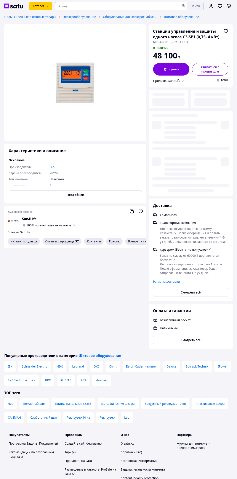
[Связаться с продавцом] (210, 69)
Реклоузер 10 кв (78, 317)
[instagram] (194, 432)
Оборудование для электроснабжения (130, 17)
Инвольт (102, 280)
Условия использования (163, 459)
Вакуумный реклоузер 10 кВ (165, 303)
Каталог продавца (24, 241)
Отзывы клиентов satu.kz (83, 395)
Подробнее (75, 195)
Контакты (94, 241)
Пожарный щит (34, 303)
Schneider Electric (34, 266)
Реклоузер (107, 317)
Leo (126, 317)
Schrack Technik (197, 266)
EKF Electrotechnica (21, 280)
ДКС (48, 280)
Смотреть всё (191, 184)
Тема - (82, 433)
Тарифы (70, 352)
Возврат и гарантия (142, 241)
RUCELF (65, 280)
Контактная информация (139, 360)
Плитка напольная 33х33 (73, 303)
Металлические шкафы (118, 303)
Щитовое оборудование (181, 17)
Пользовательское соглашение (87, 404)
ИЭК (60, 266)
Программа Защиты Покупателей (33, 343)
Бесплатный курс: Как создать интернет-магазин (87, 384)
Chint (113, 266)
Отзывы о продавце (62, 241)
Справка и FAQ (131, 352)
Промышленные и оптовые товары (30, 17)
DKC (96, 266)
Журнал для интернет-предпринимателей (193, 345)
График (114, 241)
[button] (171, 69)
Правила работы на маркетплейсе (90, 421)
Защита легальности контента (143, 369)
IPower (223, 266)
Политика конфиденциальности (88, 412)
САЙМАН (14, 317)
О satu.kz (127, 343)
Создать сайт (174, 471)
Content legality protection (140, 378)
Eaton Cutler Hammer (141, 266)
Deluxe (171, 266)
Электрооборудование (79, 17)
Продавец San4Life (167, 81)
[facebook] (187, 432)
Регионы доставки (166, 173)
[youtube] (179, 432)
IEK (10, 266)
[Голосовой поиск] (183, 6)
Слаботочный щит (43, 317)
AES (83, 280)
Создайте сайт (75, 343)
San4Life (29, 218)
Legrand (78, 266)
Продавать (72, 360)
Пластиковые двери (210, 303)
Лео (10, 303)
